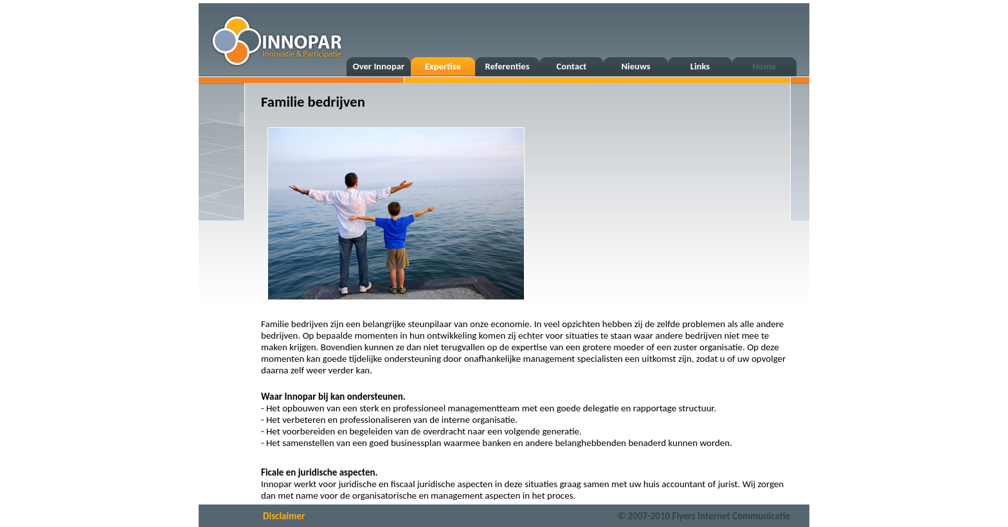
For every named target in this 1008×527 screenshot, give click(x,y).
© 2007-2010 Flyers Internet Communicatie (704, 516)
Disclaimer (284, 516)
